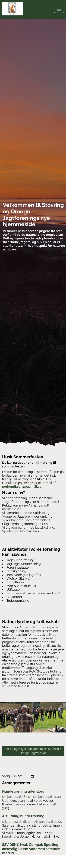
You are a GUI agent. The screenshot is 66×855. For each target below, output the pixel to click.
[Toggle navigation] (59, 9)
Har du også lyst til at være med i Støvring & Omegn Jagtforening (33, 751)
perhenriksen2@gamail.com (23, 486)
